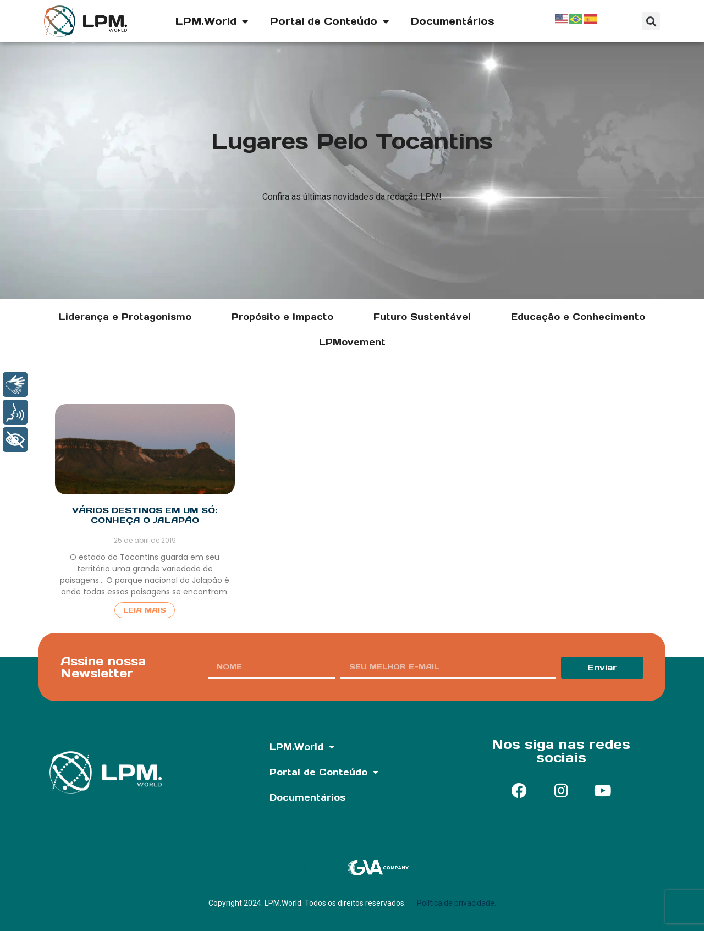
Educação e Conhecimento (578, 316)
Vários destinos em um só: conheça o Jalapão (144, 515)
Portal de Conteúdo (329, 21)
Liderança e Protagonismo (125, 316)
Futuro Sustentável (422, 316)
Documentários (452, 21)
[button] (651, 21)
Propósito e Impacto (282, 316)
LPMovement (352, 342)
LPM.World (211, 21)
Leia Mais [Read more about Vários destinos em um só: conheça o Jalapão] (144, 610)
